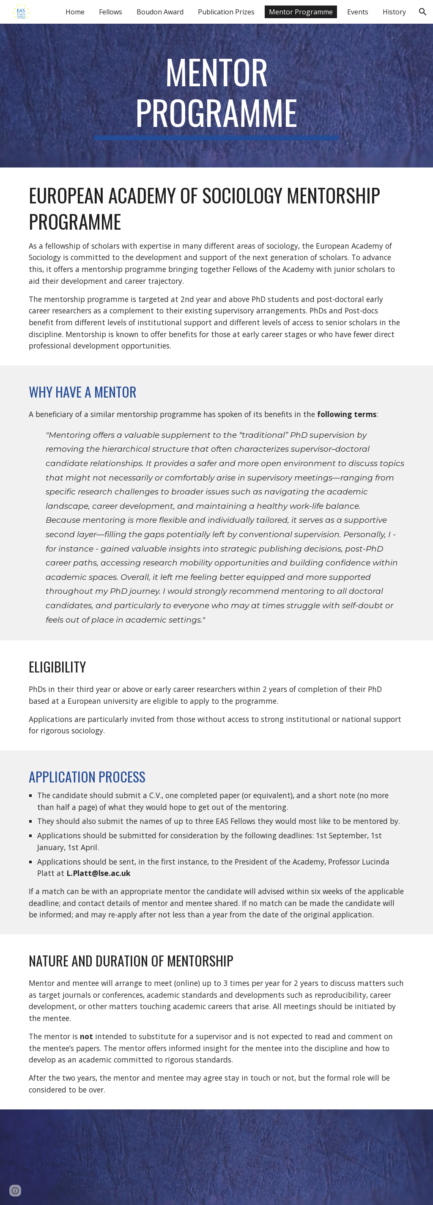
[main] (216, 95)
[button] (423, 12)
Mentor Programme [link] (301, 11)
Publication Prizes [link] (226, 11)
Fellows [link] (110, 11)
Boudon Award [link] (160, 11)
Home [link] (75, 11)
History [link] (394, 11)
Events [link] (357, 11)
